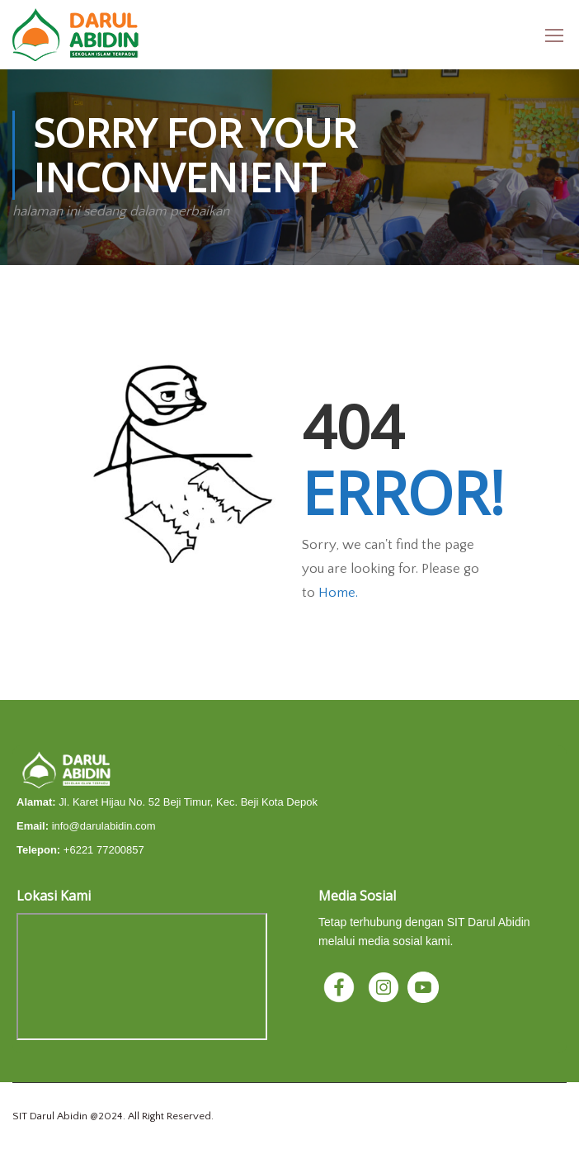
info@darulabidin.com (104, 826)
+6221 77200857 (104, 850)
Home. (338, 592)
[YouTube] (423, 986)
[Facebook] (340, 986)
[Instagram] (385, 986)
